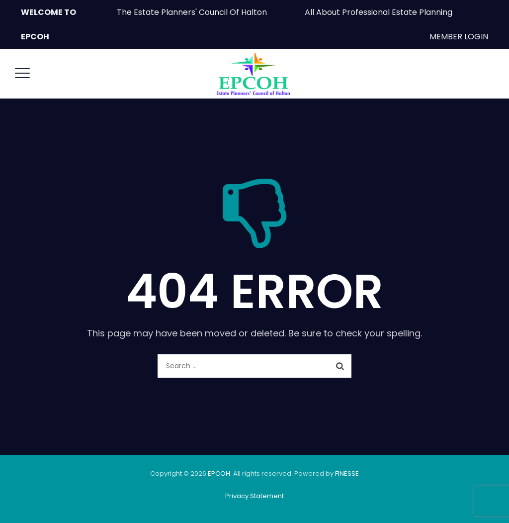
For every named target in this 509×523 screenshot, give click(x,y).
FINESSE (347, 473)
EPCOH (219, 473)
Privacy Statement (254, 496)
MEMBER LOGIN (458, 36)
